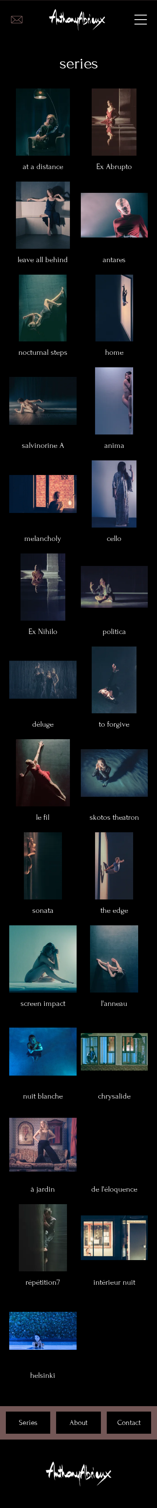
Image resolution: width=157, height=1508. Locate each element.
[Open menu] (140, 19)
